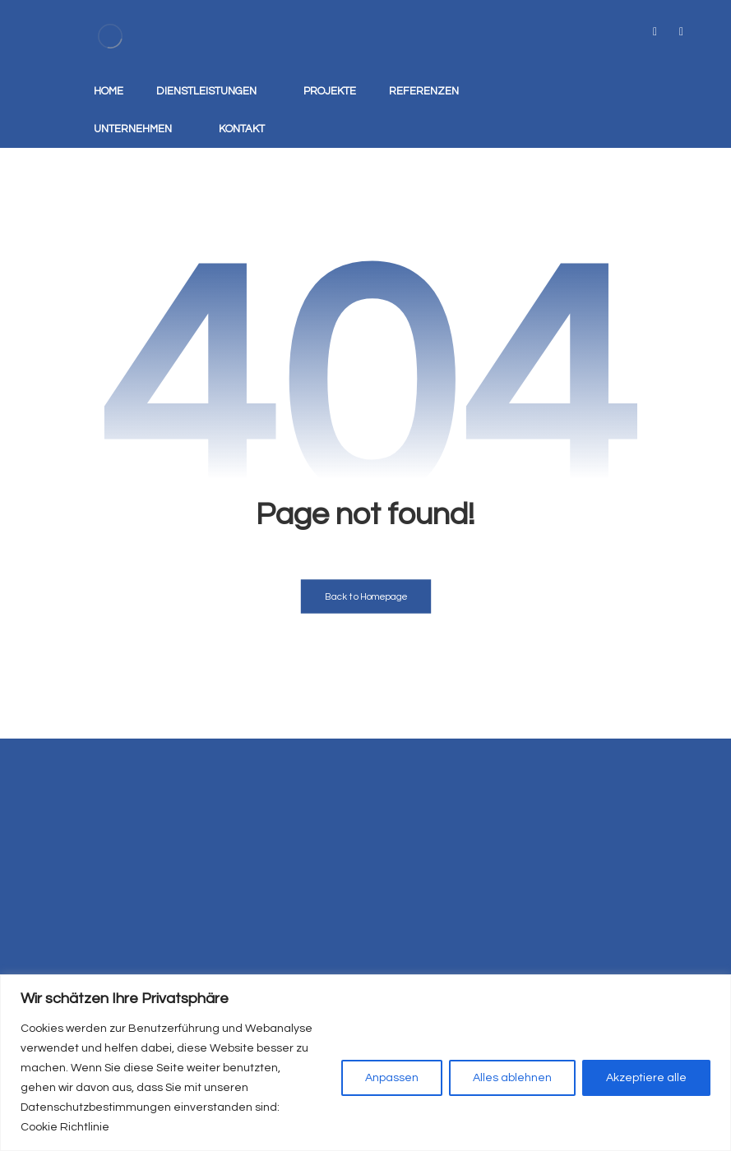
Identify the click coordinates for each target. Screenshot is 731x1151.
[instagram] (681, 32)
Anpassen (392, 1078)
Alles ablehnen (512, 1078)
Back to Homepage (365, 597)
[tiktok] (655, 32)
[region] (365, 1062)
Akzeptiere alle (646, 1078)
